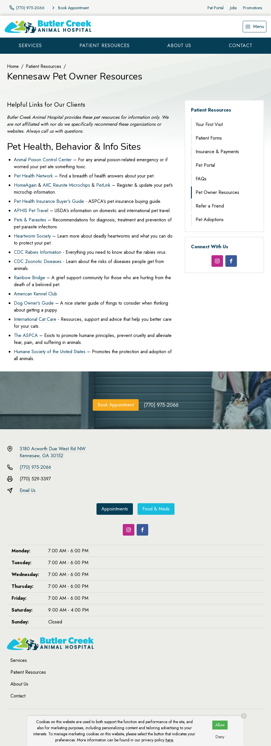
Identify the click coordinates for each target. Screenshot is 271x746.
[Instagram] (217, 261)
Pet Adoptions (210, 219)
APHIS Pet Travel (31, 210)
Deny (220, 737)
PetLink (103, 185)
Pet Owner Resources (217, 192)
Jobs (233, 8)
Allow (220, 725)
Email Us (28, 490)
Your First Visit (209, 124)
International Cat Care (35, 319)
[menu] (254, 26)
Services (30, 45)
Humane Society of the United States (50, 351)
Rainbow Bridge (29, 277)
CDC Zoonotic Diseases (38, 261)
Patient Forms (209, 138)
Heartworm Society (32, 236)
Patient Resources (104, 45)
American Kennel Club (35, 293)
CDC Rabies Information (37, 252)
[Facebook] (231, 261)
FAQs (201, 178)
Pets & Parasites (31, 219)
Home (13, 66)
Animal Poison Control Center (43, 159)
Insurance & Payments (217, 151)
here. (170, 740)
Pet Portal (215, 8)
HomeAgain (25, 185)
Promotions (252, 8)
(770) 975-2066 (161, 405)
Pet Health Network (33, 176)
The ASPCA (26, 335)
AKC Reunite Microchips (66, 185)
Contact (241, 45)
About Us (179, 45)
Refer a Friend (210, 206)
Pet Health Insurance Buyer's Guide (49, 201)
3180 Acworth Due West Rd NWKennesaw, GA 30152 (53, 452)
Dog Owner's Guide (34, 303)
